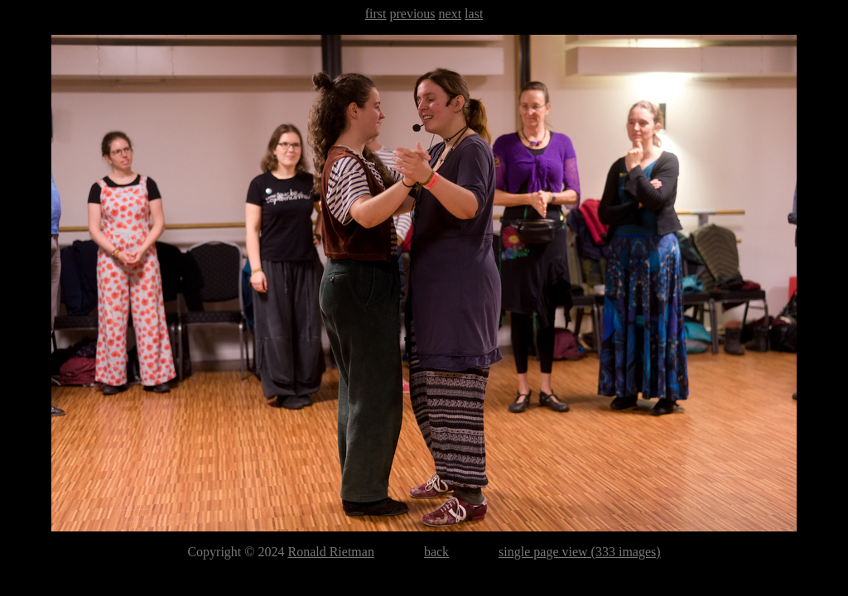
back (436, 552)
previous (412, 14)
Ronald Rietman (330, 552)
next (450, 14)
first (376, 14)
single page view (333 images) (580, 552)
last (474, 14)
